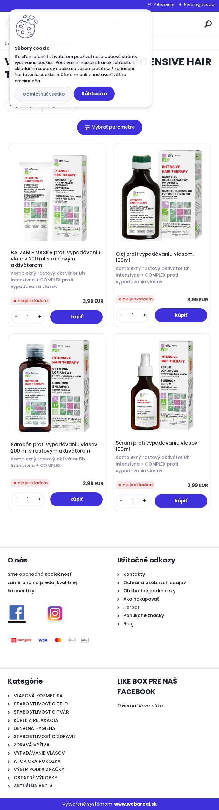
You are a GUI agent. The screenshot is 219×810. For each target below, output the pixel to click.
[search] (208, 24)
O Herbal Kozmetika (140, 706)
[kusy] (28, 317)
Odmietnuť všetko (44, 94)
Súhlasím (94, 93)
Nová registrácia (199, 4)
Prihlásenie (164, 4)
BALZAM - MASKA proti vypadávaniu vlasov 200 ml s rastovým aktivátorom (55, 258)
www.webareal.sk (135, 804)
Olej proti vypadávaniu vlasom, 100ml (155, 257)
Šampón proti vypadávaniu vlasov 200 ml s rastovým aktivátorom (54, 447)
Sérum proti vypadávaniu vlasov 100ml (156, 446)
